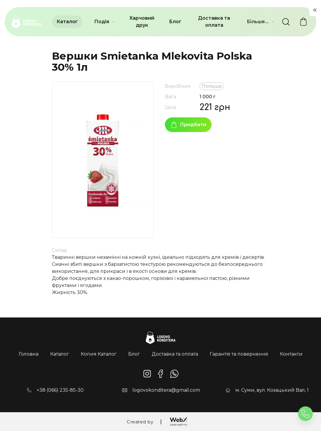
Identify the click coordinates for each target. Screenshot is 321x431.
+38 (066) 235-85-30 (60, 390)
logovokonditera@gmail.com (166, 390)
